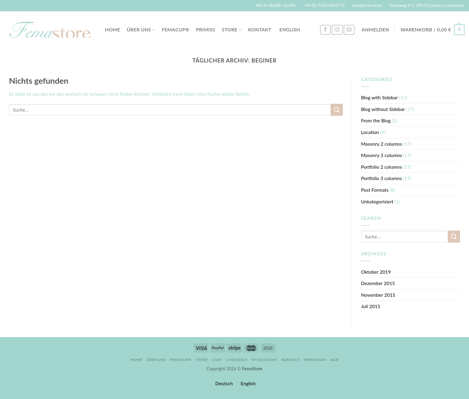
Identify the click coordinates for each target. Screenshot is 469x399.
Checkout (236, 359)
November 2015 (378, 295)
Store (232, 30)
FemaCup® (175, 29)
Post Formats (375, 190)
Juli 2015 (370, 306)
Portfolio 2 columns (381, 167)
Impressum (315, 359)
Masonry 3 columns (381, 155)
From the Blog (376, 120)
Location (370, 132)
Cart (217, 359)
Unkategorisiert (377, 201)
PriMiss (205, 29)
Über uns (141, 30)
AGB (335, 359)
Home (112, 29)
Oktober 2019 (376, 272)
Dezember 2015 (378, 283)
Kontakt (259, 29)
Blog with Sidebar (379, 97)
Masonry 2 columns (381, 144)
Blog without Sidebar (383, 109)
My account (265, 359)
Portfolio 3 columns (381, 178)
